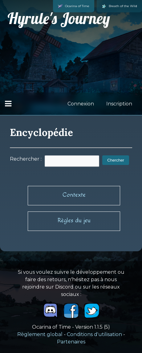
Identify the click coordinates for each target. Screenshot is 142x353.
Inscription (119, 104)
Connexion (80, 104)
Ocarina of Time (73, 6)
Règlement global (40, 334)
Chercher (115, 160)
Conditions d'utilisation (94, 334)
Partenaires (71, 342)
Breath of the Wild (119, 6)
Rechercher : (26, 159)
